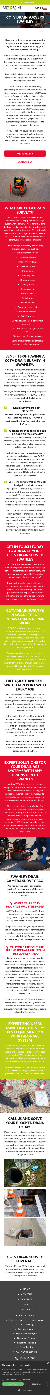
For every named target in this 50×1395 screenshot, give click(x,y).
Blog (26, 1304)
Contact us (25, 161)
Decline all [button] (36, 1384)
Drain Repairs (37, 1320)
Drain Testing (26, 1347)
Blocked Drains (26, 1315)
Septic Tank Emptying (26, 1333)
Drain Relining (27, 1324)
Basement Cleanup (26, 1338)
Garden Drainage (26, 1329)
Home (26, 1289)
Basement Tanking (26, 1342)
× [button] (48, 1363)
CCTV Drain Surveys (26, 1351)
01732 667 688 (25, 2)
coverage (26, 1299)
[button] (2, 34)
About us (26, 1294)
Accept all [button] (13, 1384)
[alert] (25, 1378)
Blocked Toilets (16, 1320)
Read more (24, 1375)
